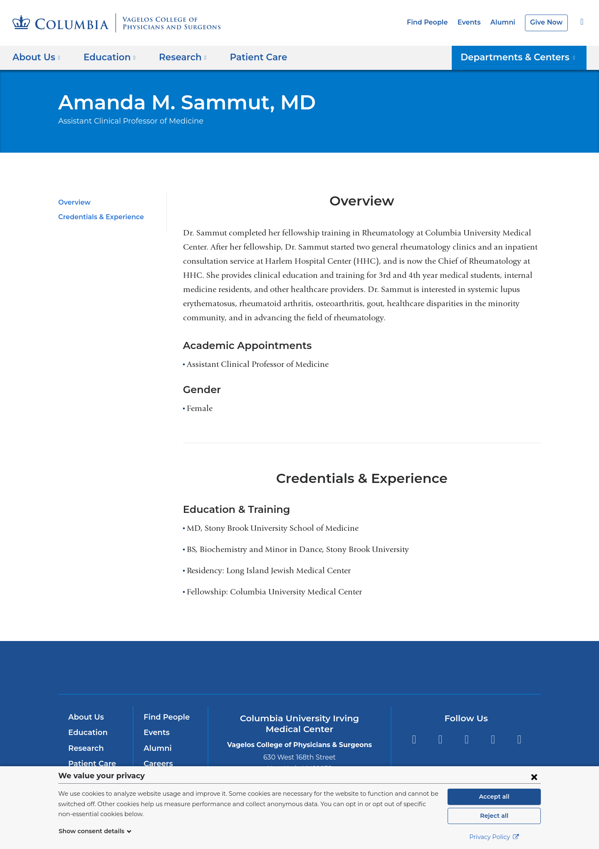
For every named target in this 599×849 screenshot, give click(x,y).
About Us (84, 717)
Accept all (494, 796)
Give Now (547, 22)
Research (85, 748)
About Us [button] (36, 57)
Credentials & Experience (98, 216)
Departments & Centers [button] (524, 57)
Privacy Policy (494, 837)
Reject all (494, 815)
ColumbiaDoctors (419, 667)
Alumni (506, 22)
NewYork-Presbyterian (300, 673)
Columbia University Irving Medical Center (186, 667)
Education (86, 732)
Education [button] (106, 57)
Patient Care (247, 57)
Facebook (414, 739)
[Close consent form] (534, 776)
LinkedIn (493, 739)
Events (474, 22)
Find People (434, 22)
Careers (157, 764)
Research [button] (176, 57)
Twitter (440, 739)
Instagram (519, 739)
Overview (73, 202)
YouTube (466, 739)
